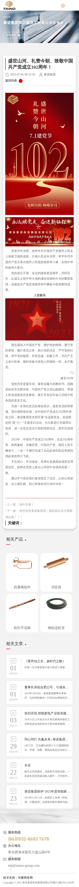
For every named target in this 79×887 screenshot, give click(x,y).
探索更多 (13, 34)
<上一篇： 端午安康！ (19, 504)
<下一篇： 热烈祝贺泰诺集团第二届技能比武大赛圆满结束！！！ (38, 514)
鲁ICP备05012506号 (63, 882)
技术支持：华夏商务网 (18, 877)
